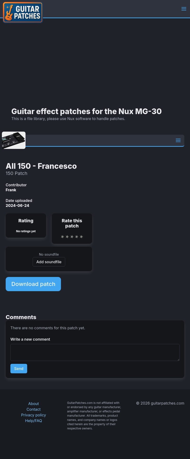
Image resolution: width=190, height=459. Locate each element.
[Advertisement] (95, 63)
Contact (33, 409)
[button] (184, 8)
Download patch (33, 284)
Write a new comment (30, 339)
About (33, 403)
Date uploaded (19, 200)
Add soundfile (48, 261)
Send (18, 368)
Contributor (16, 185)
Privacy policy (33, 415)
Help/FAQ (33, 420)
